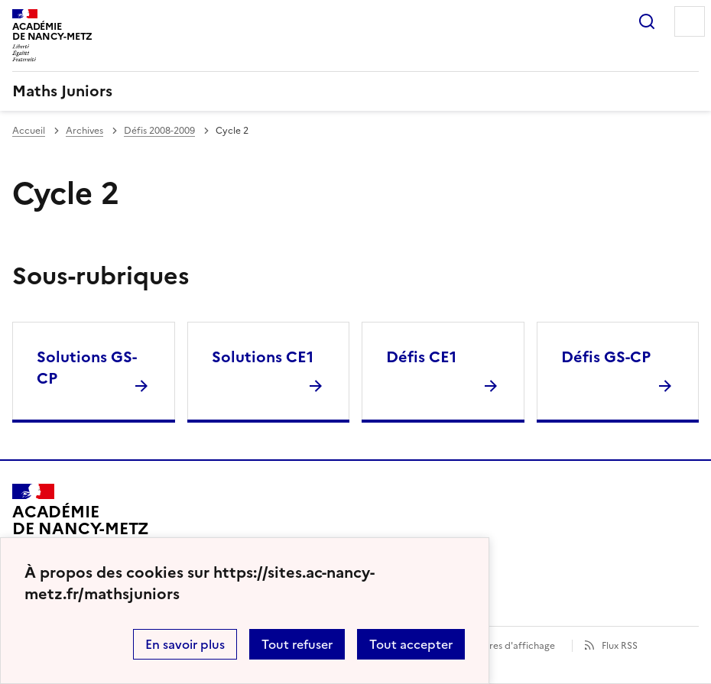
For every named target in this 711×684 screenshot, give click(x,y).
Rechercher (646, 21)
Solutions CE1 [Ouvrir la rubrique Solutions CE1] (262, 356)
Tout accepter (411, 644)
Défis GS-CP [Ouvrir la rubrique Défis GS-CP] (606, 356)
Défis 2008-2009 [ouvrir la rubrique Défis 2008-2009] (159, 131)
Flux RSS (620, 646)
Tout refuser (297, 644)
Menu (689, 21)
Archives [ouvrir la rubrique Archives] (84, 131)
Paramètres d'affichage (503, 646)
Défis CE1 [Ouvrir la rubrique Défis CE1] (421, 356)
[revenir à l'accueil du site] (355, 91)
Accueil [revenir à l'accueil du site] (28, 131)
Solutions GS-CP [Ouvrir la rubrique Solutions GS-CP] (87, 367)
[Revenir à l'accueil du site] (80, 527)
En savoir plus (185, 644)
